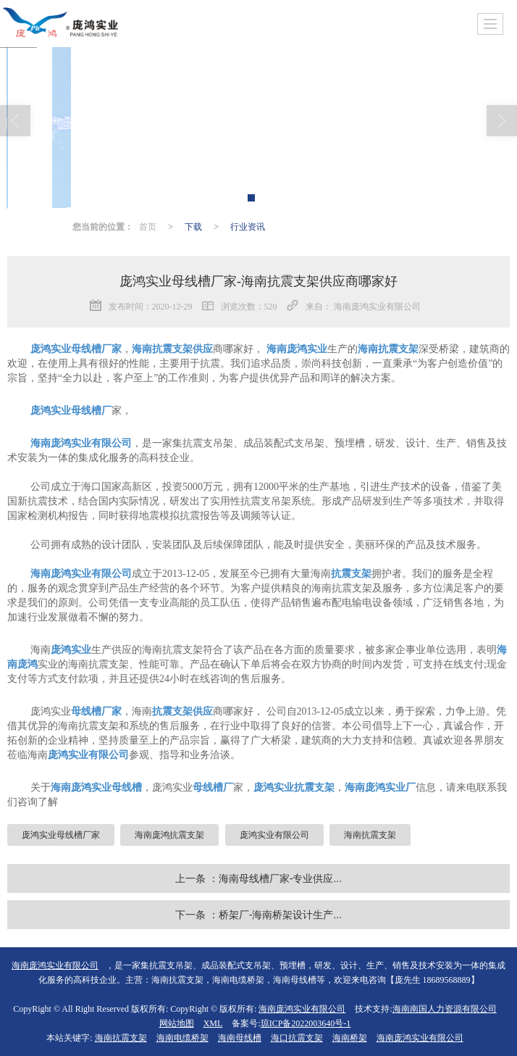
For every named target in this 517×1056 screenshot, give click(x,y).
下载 (193, 227)
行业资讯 (247, 227)
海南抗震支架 (370, 835)
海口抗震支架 (297, 1038)
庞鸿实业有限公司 (274, 835)
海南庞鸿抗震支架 (169, 835)
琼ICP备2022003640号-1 (306, 1023)
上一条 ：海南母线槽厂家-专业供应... (258, 878)
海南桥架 (349, 1038)
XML (213, 1023)
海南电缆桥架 (182, 1038)
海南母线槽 (239, 1038)
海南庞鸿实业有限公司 (301, 1009)
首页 (147, 227)
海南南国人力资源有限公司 (444, 1009)
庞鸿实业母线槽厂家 (61, 835)
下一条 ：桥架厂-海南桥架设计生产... (258, 914)
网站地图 (176, 1023)
